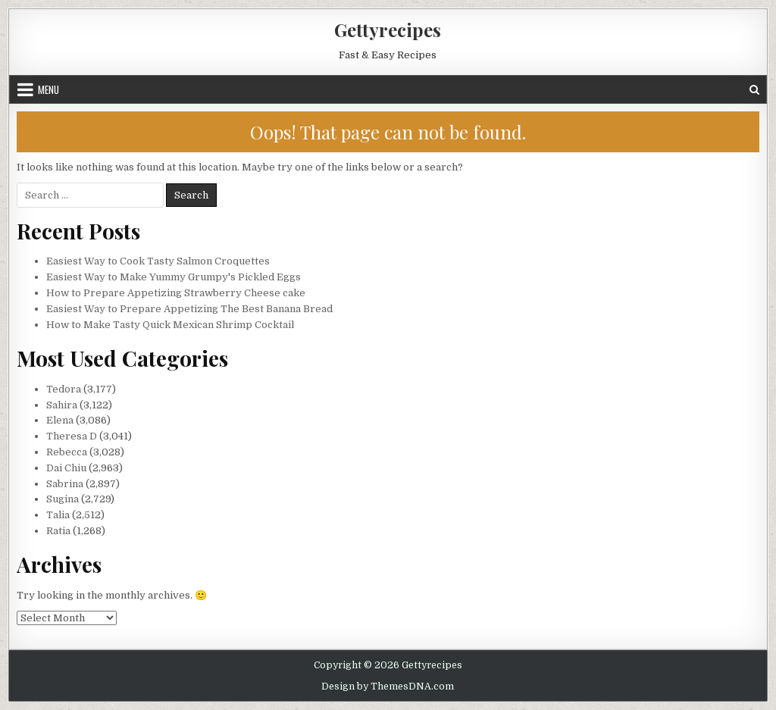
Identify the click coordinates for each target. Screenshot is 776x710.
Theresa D (71, 436)
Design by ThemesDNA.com (387, 686)
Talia (58, 515)
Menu (48, 89)
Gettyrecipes (387, 29)
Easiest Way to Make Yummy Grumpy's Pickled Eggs (173, 277)
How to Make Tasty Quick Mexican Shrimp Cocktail (170, 324)
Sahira (61, 405)
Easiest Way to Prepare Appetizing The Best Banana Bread (189, 308)
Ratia (58, 530)
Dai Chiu (66, 468)
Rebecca (66, 452)
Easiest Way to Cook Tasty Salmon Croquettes (158, 261)
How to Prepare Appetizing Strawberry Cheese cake (175, 293)
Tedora (63, 389)
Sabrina (64, 483)
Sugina (62, 499)
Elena (60, 420)
